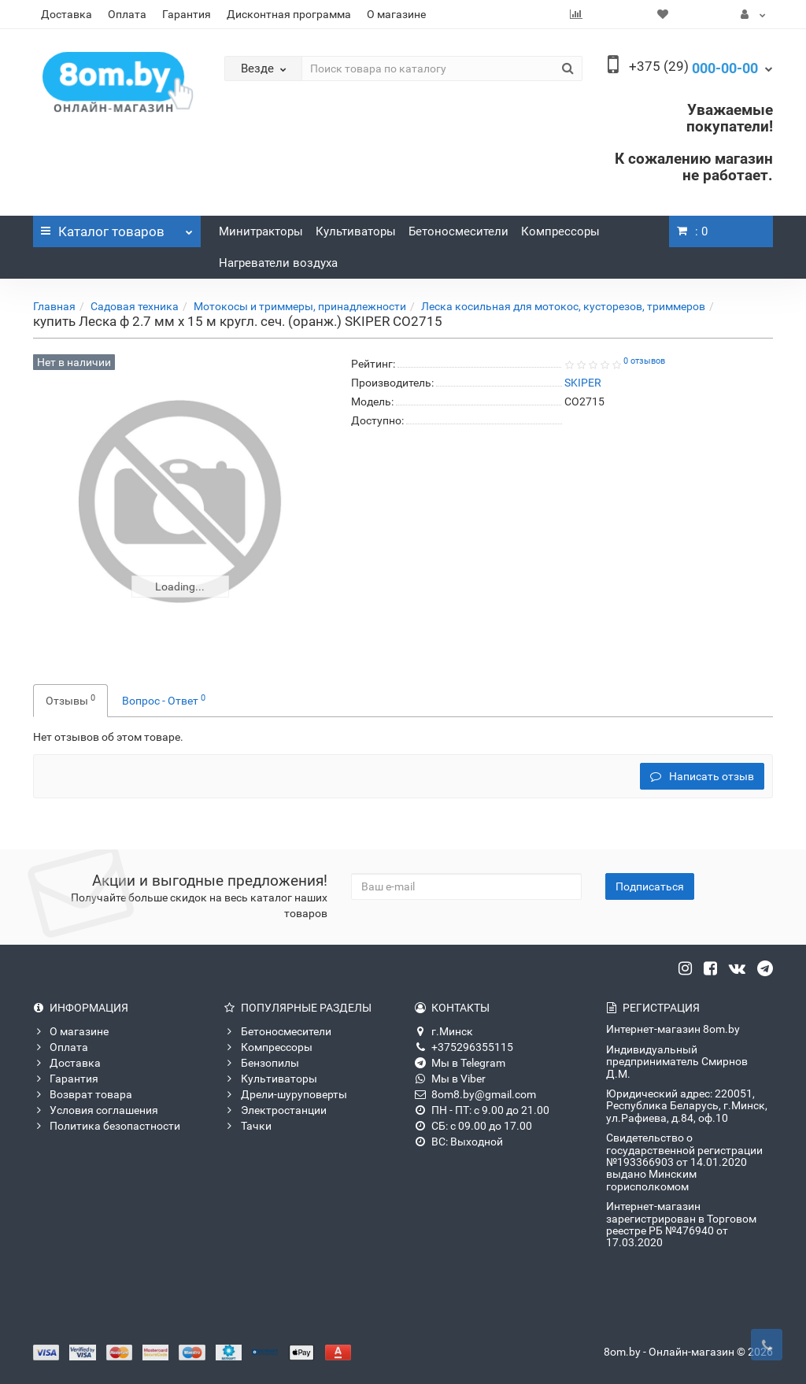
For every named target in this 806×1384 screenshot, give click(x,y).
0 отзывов (644, 361)
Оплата (127, 14)
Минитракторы (261, 231)
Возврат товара (82, 1094)
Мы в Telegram (460, 1063)
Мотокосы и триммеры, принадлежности (300, 306)
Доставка (66, 14)
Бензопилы (261, 1063)
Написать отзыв (702, 776)
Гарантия (186, 14)
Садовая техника (135, 306)
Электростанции (275, 1110)
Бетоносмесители (458, 231)
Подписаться (650, 886)
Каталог (117, 227)
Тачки (248, 1125)
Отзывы (70, 700)
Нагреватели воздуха (278, 263)
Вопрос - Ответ (163, 700)
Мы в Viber (450, 1078)
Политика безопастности (106, 1125)
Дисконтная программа (289, 14)
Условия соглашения (95, 1110)
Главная (54, 306)
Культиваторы (356, 231)
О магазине (396, 14)
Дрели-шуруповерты (285, 1094)
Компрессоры (560, 231)
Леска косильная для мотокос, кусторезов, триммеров (563, 306)
